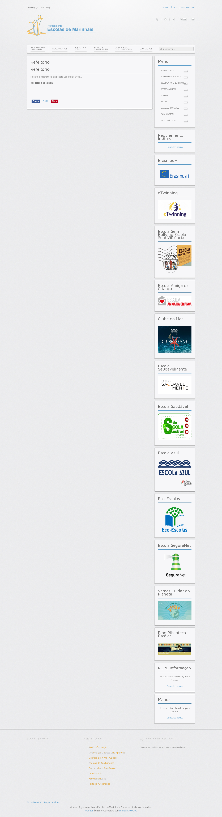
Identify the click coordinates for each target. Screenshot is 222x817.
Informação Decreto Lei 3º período (107, 753)
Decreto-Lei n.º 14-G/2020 (103, 768)
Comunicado (95, 773)
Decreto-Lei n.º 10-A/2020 (103, 758)
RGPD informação (98, 747)
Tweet (44, 101)
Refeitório (40, 69)
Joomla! (89, 811)
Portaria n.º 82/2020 (99, 784)
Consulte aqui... (175, 147)
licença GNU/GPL (128, 811)
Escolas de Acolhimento (101, 763)
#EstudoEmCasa (97, 779)
